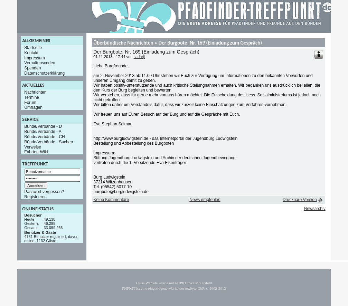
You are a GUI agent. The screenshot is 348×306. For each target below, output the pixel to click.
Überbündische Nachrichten (123, 43)
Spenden (32, 68)
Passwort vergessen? (44, 191)
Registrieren (35, 196)
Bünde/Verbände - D (43, 126)
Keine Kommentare (111, 199)
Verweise (32, 146)
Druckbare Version (300, 199)
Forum (30, 102)
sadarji (139, 57)
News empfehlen (204, 199)
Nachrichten (35, 92)
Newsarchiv (315, 208)
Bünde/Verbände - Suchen (48, 142)
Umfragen (33, 107)
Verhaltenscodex (39, 62)
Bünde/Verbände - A (42, 131)
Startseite (33, 47)
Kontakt (31, 52)
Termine (31, 97)
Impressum (34, 57)
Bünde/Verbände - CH (44, 136)
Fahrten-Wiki (36, 152)
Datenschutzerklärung (44, 73)
